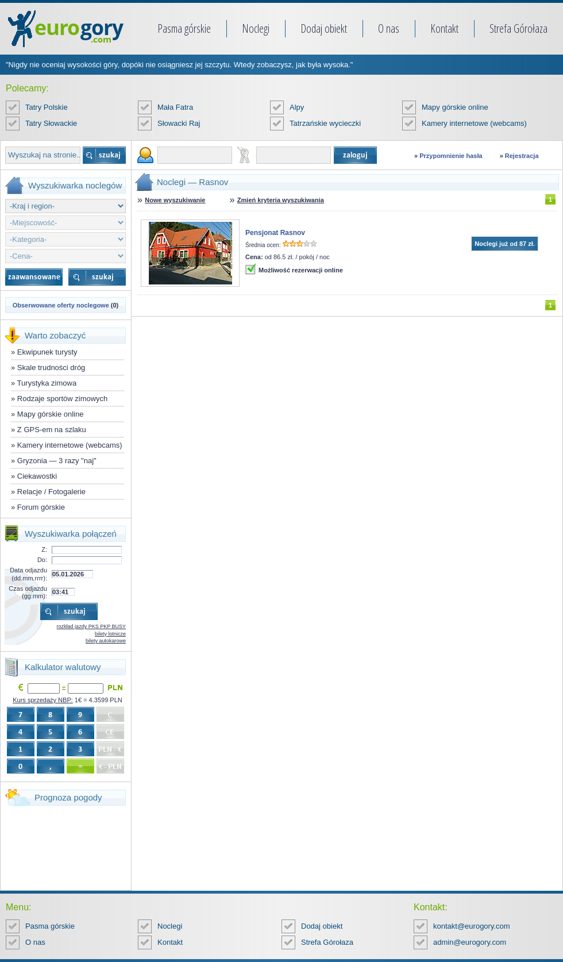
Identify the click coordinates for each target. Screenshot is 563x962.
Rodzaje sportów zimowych (62, 398)
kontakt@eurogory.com (471, 926)
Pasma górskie (184, 28)
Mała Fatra (175, 107)
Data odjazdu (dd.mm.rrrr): (28, 574)
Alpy (297, 107)
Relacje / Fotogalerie (51, 491)
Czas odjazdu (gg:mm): (28, 592)
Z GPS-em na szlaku (51, 429)
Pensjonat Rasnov (275, 233)
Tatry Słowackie (51, 123)
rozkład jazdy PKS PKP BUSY (91, 626)
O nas (388, 28)
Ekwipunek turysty (47, 352)
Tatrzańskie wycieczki (325, 123)
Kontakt (444, 28)
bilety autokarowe (106, 641)
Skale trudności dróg (51, 367)
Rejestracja (522, 155)
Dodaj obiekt (323, 28)
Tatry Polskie (46, 107)
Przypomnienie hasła (450, 155)
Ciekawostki (37, 476)
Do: (42, 559)
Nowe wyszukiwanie (175, 200)
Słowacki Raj (178, 123)
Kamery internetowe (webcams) (474, 123)
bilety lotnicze (110, 634)
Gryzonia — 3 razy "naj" (57, 460)
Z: (44, 549)
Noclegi (255, 28)
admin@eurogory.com (469, 942)
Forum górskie (41, 507)
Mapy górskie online (455, 107)
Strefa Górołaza (518, 28)
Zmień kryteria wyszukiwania (280, 200)
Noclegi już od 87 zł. (505, 243)
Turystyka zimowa (47, 383)
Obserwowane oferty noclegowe (61, 305)
